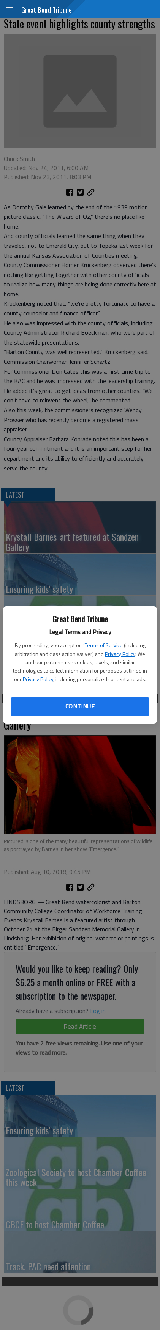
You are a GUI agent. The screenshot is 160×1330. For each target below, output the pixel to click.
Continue (80, 706)
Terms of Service (104, 645)
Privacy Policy (120, 654)
